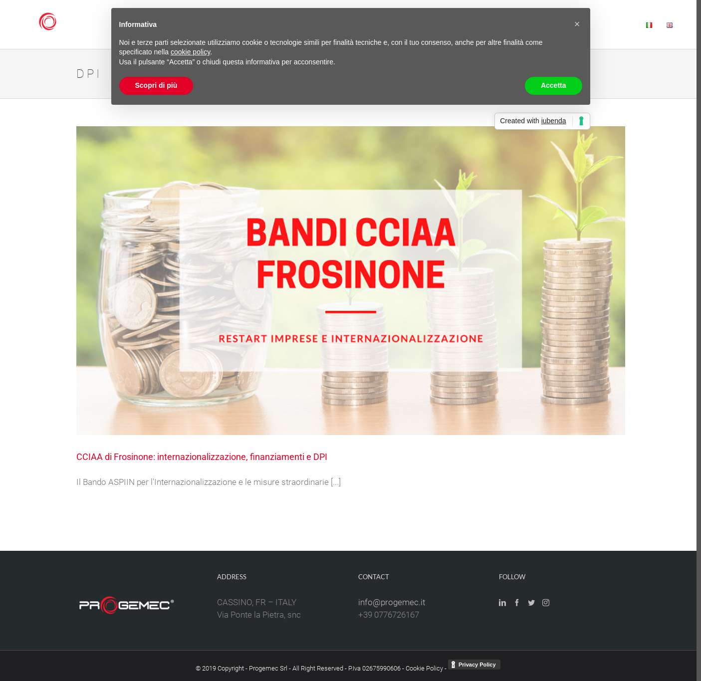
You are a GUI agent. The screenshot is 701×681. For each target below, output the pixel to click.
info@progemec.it (391, 602)
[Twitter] (531, 602)
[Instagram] (545, 602)
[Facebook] (516, 602)
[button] (577, 24)
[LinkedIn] (502, 602)
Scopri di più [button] (156, 85)
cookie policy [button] (190, 52)
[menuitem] (617, 24)
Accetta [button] (553, 85)
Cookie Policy (424, 668)
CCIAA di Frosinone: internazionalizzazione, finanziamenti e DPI (201, 457)
